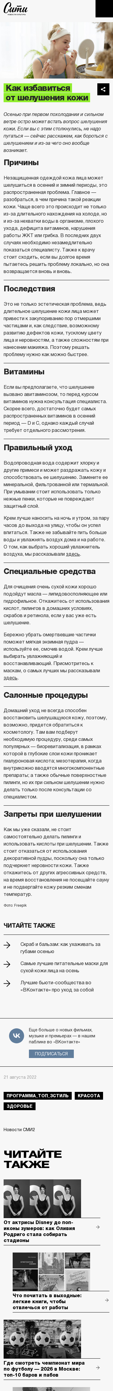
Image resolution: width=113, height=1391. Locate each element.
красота (89, 1095)
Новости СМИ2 (19, 1129)
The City (16, 8)
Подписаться (51, 1053)
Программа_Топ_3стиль (38, 1095)
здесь (73, 554)
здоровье (20, 1106)
